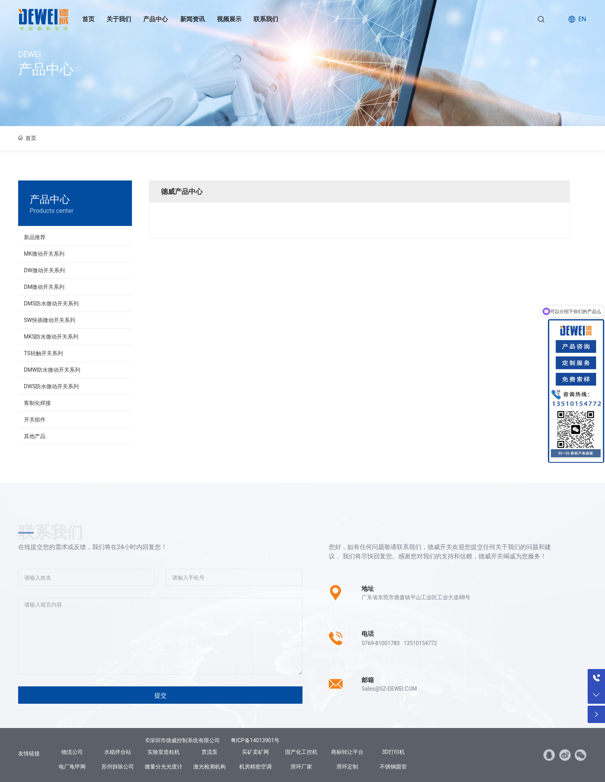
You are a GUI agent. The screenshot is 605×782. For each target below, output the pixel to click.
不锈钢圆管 (393, 766)
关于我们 (118, 19)
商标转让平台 (347, 752)
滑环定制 (347, 766)
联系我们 (265, 19)
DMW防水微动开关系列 (52, 370)
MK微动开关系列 (44, 254)
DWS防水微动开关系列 (51, 386)
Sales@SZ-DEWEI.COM (389, 689)
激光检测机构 (209, 766)
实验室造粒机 (163, 752)
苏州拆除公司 (117, 766)
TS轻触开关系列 (43, 353)
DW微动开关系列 (44, 270)
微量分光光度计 (164, 766)
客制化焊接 (37, 403)
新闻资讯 (192, 19)
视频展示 (229, 19)
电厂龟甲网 (72, 766)
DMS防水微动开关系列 (51, 303)
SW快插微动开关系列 (49, 320)
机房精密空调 (255, 766)
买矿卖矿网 (255, 752)
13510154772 (420, 643)
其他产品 (35, 436)
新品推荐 (35, 237)
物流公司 (72, 752)
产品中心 (155, 19)
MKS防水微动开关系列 (51, 337)
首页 (88, 19)
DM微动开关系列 (44, 287)
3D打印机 (393, 752)
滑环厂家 (301, 766)
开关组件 (35, 419)
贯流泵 (209, 752)
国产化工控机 (301, 752)
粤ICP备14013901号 (255, 740)
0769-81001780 (380, 643)
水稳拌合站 (117, 752)
